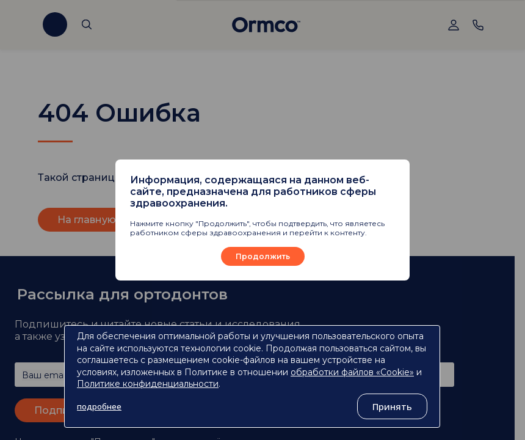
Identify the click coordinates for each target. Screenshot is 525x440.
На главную (86, 220)
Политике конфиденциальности (148, 383)
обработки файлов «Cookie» (352, 372)
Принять (392, 406)
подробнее (99, 406)
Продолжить (263, 256)
